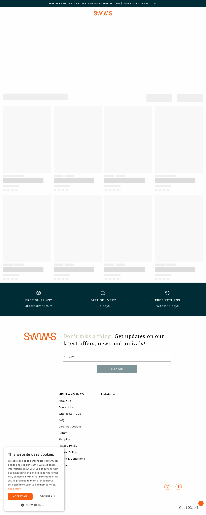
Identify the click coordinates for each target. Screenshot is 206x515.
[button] (34, 505)
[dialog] (34, 479)
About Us (65, 400)
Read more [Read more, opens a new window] (14, 488)
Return (63, 433)
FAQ (61, 420)
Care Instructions (70, 426)
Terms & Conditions (72, 458)
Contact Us (66, 407)
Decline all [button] (47, 496)
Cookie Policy (68, 452)
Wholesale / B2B (70, 413)
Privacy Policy (68, 445)
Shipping (64, 439)
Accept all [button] (20, 496)
